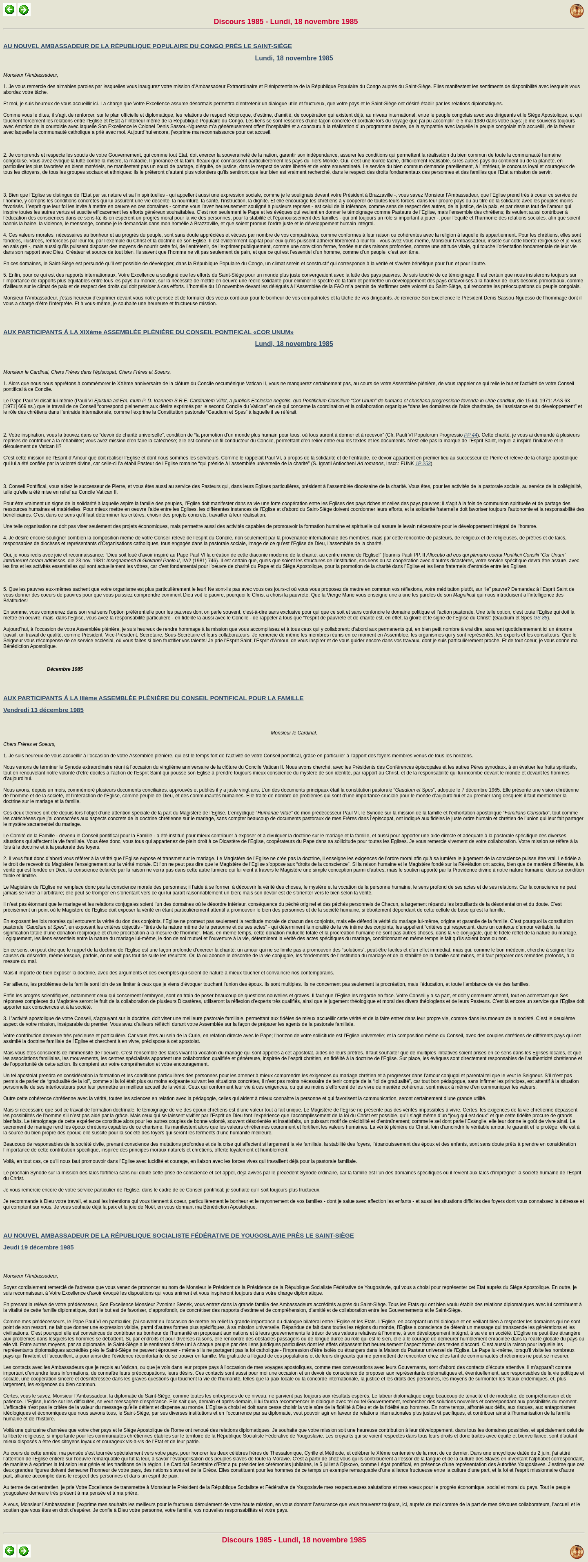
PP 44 (470, 435)
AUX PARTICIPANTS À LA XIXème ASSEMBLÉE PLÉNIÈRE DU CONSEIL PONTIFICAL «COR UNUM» (148, 331)
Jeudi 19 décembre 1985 (38, 1247)
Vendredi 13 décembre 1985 (43, 709)
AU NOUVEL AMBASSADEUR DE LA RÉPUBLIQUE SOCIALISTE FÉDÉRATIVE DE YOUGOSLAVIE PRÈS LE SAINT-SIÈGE (178, 1235)
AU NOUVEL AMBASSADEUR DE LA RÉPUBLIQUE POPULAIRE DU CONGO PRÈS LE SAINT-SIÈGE (147, 45)
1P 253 (423, 463)
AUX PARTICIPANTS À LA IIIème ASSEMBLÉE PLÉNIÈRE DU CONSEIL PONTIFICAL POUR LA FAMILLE (153, 697)
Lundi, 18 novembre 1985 (294, 58)
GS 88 (540, 618)
